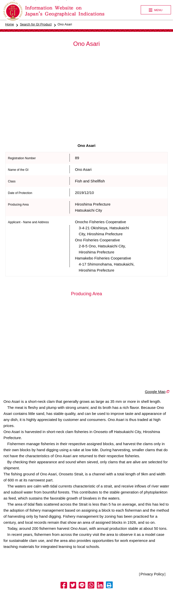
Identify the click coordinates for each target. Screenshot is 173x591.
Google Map (155, 391)
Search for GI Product (36, 24)
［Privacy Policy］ (152, 574)
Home (9, 24)
